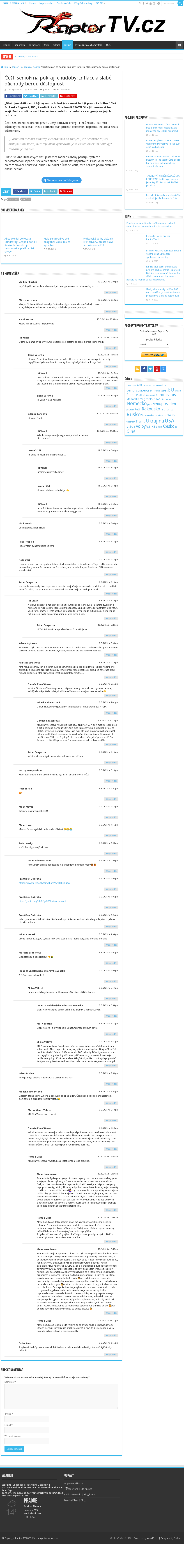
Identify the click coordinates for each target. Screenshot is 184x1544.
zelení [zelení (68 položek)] (159, 426)
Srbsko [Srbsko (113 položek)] (170, 415)
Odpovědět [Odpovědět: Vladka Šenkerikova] (111, 871)
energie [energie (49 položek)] (163, 391)
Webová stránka (12, 1436)
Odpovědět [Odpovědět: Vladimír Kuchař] (111, 292)
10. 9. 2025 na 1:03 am (108, 337)
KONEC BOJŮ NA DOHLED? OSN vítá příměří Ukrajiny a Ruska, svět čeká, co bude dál (163, 143)
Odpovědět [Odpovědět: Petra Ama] (111, 1354)
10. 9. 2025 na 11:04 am (107, 431)
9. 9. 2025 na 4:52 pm (108, 788)
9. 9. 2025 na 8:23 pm (108, 541)
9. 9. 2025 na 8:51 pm (108, 1042)
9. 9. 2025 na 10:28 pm (108, 720)
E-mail (8, 1425)
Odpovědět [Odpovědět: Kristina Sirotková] (111, 677)
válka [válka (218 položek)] (151, 426)
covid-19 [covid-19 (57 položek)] (161, 385)
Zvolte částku (154, 339)
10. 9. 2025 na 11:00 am (107, 414)
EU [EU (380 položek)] (171, 390)
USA (108, 45)
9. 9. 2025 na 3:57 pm (108, 1091)
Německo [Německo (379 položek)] (136, 403)
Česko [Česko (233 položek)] (168, 426)
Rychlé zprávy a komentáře (88, 45)
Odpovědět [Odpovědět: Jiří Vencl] (111, 348)
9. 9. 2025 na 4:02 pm (108, 952)
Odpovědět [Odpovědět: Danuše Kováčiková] (111, 695)
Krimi (46, 45)
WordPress (152, 1538)
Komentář (10, 1382)
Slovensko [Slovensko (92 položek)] (147, 415)
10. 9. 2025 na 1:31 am (108, 355)
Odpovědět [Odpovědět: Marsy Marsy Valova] (111, 781)
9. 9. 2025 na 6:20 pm (108, 1128)
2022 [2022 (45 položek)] (128, 385)
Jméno (8, 1413)
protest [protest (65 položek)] (130, 409)
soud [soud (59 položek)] (157, 415)
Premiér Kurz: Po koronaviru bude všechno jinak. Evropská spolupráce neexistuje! (163, 253)
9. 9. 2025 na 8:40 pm (108, 523)
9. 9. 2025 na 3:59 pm (108, 1073)
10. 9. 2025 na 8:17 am (108, 373)
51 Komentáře (63, 90)
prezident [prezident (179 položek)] (169, 404)
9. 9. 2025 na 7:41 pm (108, 702)
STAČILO (26, 199)
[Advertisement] (154, 88)
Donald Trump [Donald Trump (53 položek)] (152, 391)
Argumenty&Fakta (73, 1483)
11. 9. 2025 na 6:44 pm (108, 467)
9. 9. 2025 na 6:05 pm (108, 860)
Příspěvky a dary (83, 3)
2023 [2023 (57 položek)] (133, 385)
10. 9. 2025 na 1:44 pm (108, 395)
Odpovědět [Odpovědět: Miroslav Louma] (111, 312)
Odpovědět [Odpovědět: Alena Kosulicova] (111, 1210)
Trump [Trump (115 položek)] (141, 421)
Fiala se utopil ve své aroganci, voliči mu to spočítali (57, 242)
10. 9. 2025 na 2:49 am (108, 625)
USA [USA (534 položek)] (169, 421)
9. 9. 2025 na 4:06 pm (108, 878)
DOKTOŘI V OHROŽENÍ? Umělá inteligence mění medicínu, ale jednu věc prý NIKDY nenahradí (162, 127)
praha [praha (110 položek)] (157, 404)
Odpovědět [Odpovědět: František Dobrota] (111, 889)
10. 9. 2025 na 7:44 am (108, 1217)
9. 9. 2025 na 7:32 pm (108, 1023)
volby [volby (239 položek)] (141, 426)
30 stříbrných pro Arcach (26, 56)
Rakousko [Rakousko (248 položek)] (151, 409)
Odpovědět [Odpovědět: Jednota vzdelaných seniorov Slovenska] (111, 981)
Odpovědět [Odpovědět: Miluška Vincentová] (111, 713)
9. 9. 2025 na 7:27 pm (108, 560)
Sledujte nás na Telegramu (61, 180)
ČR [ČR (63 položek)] (176, 426)
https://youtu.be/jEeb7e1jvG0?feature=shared (42, 901)
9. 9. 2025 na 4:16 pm (108, 825)
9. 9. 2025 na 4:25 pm (108, 807)
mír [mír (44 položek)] (153, 399)
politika (67, 45)
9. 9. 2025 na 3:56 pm (108, 1343)
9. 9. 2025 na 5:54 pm (108, 1005)
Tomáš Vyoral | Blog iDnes (78, 1489)
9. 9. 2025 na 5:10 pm (108, 770)
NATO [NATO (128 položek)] (160, 399)
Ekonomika (19, 45)
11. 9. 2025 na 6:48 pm (108, 486)
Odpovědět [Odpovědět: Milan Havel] (111, 835)
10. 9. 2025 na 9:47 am (108, 1249)
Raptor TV (17, 67)
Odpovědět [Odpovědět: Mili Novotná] (111, 1034)
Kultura (56, 45)
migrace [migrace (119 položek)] (146, 399)
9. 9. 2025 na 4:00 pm (108, 971)
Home (32, 3)
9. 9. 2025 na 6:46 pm (108, 582)
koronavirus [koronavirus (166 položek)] (165, 395)
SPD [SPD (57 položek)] (162, 415)
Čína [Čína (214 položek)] (130, 431)
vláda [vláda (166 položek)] (130, 426)
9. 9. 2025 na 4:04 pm (108, 934)
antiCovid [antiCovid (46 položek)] (146, 385)
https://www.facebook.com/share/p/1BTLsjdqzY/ (44, 883)
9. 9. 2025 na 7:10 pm (108, 600)
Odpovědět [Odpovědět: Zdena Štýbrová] (111, 655)
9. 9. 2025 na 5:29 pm (108, 662)
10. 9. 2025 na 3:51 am (108, 1156)
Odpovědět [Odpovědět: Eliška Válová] (111, 998)
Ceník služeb (64, 3)
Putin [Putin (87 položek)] (138, 409)
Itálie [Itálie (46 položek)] (146, 395)
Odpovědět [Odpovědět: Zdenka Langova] (111, 424)
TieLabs (178, 1538)
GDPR (99, 3)
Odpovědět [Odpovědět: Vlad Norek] (111, 534)
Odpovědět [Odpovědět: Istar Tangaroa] (111, 594)
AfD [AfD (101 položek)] (139, 385)
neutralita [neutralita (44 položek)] (169, 399)
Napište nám (46, 3)
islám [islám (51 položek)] (141, 395)
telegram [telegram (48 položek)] (130, 422)
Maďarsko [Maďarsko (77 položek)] (132, 399)
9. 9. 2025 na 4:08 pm (108, 843)
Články (6, 45)
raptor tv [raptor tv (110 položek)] (167, 409)
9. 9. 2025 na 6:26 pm (108, 684)
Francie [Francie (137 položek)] (132, 395)
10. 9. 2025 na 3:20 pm (108, 300)
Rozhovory (34, 45)
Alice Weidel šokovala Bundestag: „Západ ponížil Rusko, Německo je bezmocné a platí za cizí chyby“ (20, 245)
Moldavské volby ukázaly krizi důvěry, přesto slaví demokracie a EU (98, 242)
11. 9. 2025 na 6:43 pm (108, 450)
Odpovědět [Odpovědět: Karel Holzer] (111, 330)
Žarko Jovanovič (14, 90)
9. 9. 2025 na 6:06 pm (108, 643)
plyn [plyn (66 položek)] (149, 404)
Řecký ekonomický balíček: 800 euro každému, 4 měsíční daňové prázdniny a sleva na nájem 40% (163, 292)
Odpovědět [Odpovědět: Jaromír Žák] (111, 461)
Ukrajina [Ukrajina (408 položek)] (155, 421)
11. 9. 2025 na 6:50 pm (108, 504)
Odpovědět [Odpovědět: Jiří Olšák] (111, 618)
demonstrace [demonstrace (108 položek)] (135, 390)
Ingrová (13, 199)
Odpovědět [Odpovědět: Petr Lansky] (111, 854)
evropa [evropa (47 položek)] (177, 391)
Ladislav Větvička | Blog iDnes (79, 1494)
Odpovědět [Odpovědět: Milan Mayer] (111, 817)
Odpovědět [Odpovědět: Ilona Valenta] (111, 366)
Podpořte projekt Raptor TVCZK (154, 332)
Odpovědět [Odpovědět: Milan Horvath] (111, 945)
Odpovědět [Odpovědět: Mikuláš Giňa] (111, 1084)
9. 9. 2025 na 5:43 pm (108, 988)
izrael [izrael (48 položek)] (152, 395)
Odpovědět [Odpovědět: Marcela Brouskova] (111, 963)
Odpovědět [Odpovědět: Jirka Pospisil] (111, 552)
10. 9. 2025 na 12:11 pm (107, 1320)
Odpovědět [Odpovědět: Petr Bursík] (111, 799)
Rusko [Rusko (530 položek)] (133, 415)
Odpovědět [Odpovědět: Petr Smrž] (111, 574)
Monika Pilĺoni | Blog (75, 1500)
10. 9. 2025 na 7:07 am (108, 1174)
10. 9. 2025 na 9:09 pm (108, 282)
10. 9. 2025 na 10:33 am (107, 319)
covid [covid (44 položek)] (154, 385)
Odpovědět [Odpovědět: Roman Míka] (111, 1167)
